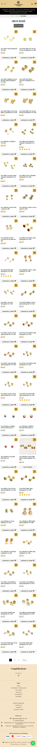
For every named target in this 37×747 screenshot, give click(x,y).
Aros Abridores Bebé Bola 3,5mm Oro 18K (8, 208)
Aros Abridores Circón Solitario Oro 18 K (7, 521)
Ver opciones (27, 467)
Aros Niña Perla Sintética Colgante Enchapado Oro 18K (27, 143)
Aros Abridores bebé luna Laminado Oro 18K (8, 552)
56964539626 (18, 720)
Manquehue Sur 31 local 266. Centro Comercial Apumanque (17, 723)
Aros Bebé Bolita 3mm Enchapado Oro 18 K (25, 643)
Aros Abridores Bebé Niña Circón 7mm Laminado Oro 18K (27, 458)
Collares (18, 690)
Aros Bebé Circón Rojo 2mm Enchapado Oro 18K (27, 363)
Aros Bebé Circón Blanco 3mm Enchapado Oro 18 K (8, 582)
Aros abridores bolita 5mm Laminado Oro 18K (27, 552)
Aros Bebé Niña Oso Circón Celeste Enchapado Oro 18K (27, 49)
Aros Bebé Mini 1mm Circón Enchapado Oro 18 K (9, 643)
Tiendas (18, 707)
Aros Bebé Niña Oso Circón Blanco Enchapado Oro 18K (9, 111)
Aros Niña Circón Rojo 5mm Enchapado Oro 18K (27, 238)
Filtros (18, 25)
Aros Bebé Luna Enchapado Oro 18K (9, 49)
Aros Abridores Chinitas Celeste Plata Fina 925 (8, 427)
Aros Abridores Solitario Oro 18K (8, 142)
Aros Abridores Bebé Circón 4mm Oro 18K (27, 208)
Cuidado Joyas (18, 709)
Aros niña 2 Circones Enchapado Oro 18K (7, 303)
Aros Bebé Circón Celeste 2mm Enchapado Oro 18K (8, 394)
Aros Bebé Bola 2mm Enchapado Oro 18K (7, 270)
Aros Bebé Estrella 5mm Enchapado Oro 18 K (8, 613)
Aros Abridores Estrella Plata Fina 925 (8, 457)
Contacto (18, 705)
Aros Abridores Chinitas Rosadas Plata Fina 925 (26, 427)
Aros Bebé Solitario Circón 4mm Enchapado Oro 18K (27, 303)
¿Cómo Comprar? (18, 703)
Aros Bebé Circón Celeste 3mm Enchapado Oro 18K (8, 333)
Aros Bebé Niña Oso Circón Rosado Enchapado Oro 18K (27, 111)
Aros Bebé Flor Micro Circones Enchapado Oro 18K (27, 80)
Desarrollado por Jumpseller (18, 744)
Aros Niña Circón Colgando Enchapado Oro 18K (27, 176)
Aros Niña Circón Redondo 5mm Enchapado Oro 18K (27, 613)
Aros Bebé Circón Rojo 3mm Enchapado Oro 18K (27, 333)
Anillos (18, 692)
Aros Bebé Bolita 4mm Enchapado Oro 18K (26, 489)
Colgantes (18, 694)
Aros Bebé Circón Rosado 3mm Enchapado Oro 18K (8, 363)
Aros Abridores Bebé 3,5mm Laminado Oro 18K (27, 270)
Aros (17, 16)
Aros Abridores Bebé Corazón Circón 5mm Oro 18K (8, 239)
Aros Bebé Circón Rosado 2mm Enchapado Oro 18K (27, 394)
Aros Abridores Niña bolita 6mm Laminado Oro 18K (27, 521)
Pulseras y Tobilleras (18, 688)
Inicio (12, 16)
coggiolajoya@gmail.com (18, 718)
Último (25, 660)
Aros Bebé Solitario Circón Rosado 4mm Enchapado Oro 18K (9, 80)
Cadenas (18, 696)
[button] (9, 58)
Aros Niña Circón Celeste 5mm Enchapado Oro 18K (8, 489)
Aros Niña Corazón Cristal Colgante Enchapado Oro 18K (8, 177)
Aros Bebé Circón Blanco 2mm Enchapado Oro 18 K (27, 582)
